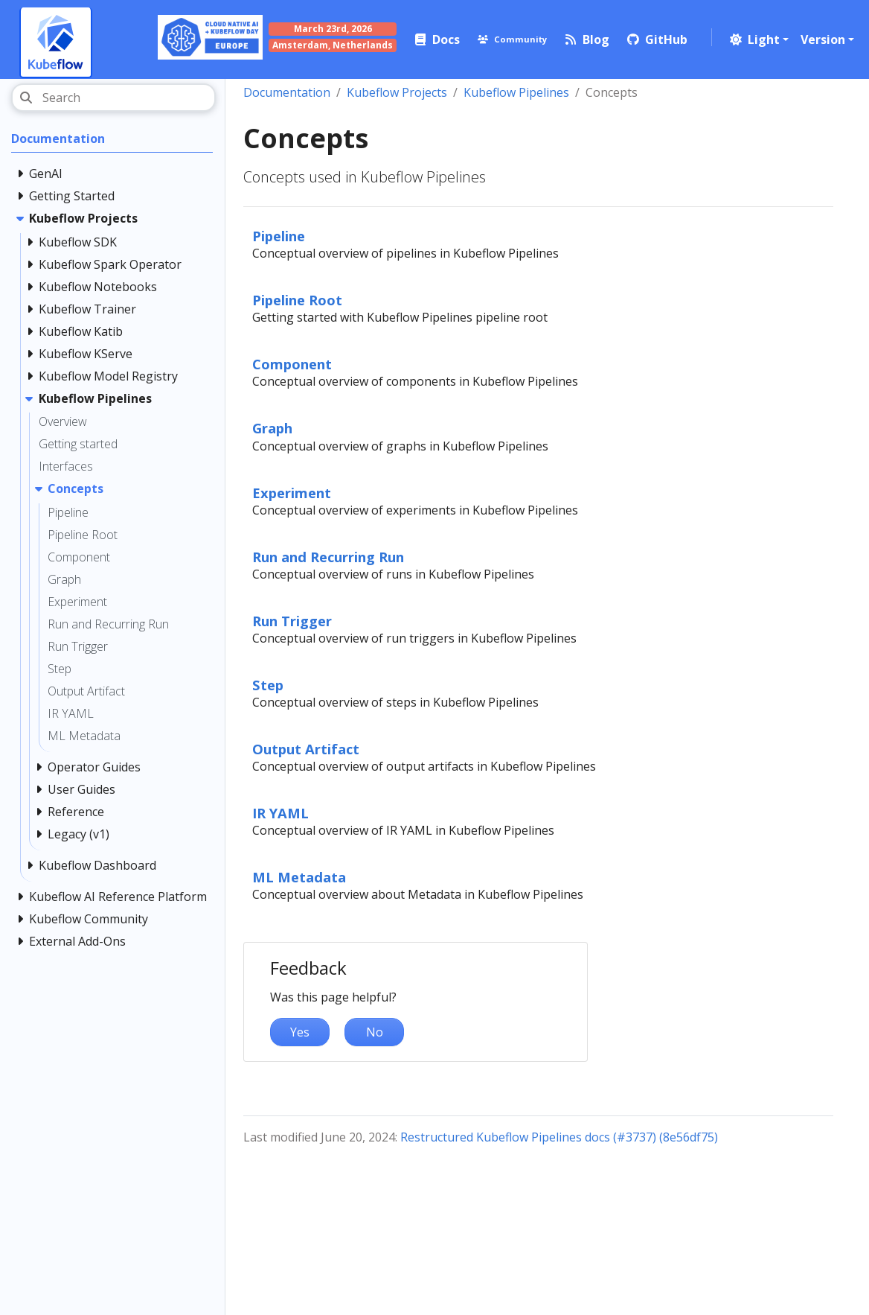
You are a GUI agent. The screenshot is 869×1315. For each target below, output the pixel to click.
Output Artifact (305, 748)
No (374, 1032)
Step (267, 684)
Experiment (291, 492)
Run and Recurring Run (328, 556)
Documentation (286, 92)
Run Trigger (292, 620)
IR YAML (280, 812)
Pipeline (278, 235)
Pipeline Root (297, 299)
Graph (272, 427)
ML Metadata (299, 876)
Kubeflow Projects (397, 92)
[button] (758, 39)
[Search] (113, 97)
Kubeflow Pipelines (516, 92)
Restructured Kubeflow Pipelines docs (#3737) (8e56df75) (559, 1137)
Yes (300, 1032)
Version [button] (823, 39)
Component (292, 363)
